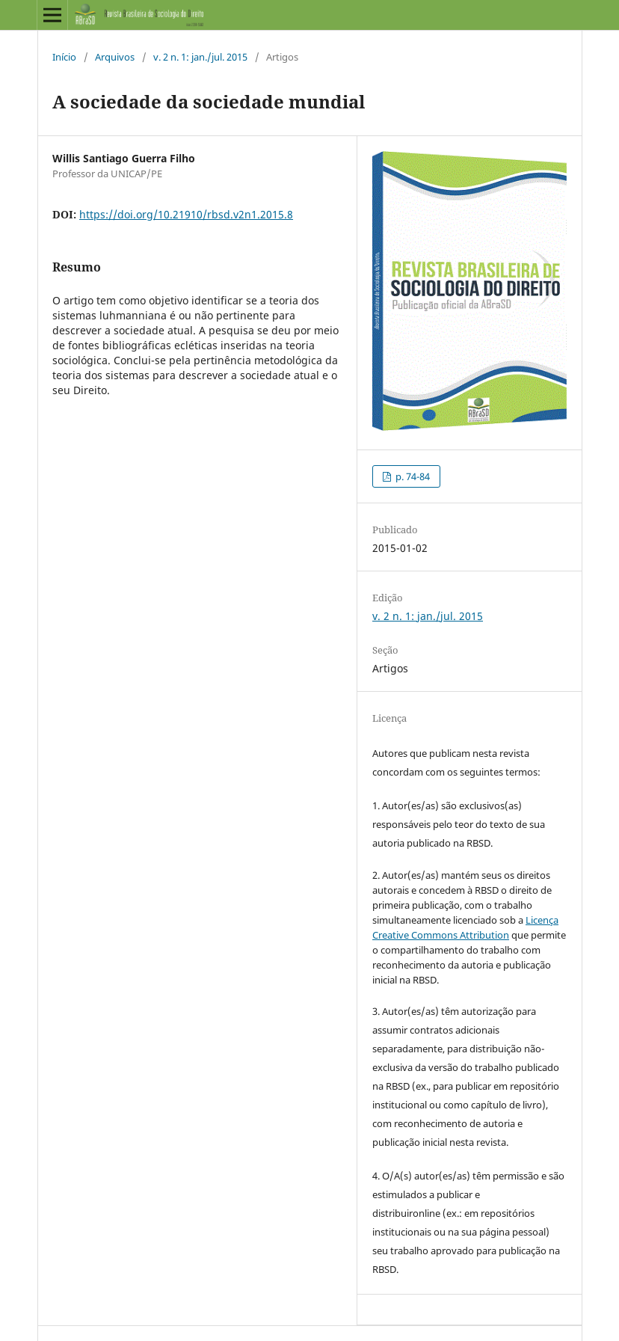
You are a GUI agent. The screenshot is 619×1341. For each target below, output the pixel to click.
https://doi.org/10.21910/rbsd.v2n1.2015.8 (186, 214)
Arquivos (115, 57)
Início (64, 57)
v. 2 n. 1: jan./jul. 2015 (200, 57)
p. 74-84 (411, 476)
